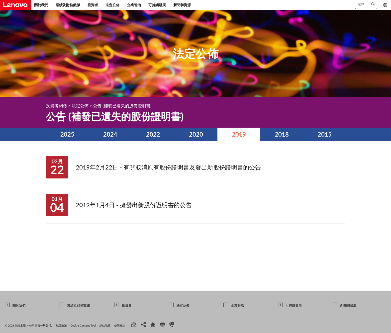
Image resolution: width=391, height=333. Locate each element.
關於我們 (41, 5)
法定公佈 (112, 5)
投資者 (93, 5)
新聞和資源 (182, 5)
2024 (110, 134)
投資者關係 (56, 105)
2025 (67, 134)
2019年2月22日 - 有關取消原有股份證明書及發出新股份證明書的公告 (168, 167)
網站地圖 (104, 325)
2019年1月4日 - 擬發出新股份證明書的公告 (134, 204)
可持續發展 (157, 5)
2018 (282, 134)
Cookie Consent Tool (83, 325)
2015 (325, 134)
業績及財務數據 (68, 5)
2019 (239, 134)
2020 (196, 134)
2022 (153, 134)
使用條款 (119, 325)
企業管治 (134, 5)
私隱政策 (61, 325)
